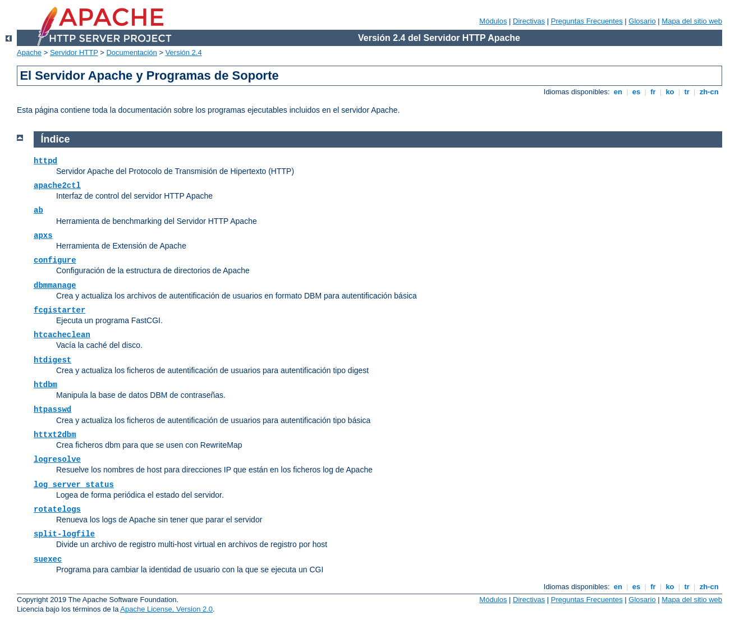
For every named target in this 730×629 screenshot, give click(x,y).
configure (55, 260)
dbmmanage (55, 285)
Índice (55, 139)
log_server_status (74, 484)
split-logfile (64, 534)
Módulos (493, 21)
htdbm (45, 384)
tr (687, 92)
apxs (43, 235)
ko (670, 92)
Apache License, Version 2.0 (166, 609)
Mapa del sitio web (692, 21)
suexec (48, 559)
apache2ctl (57, 185)
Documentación (131, 52)
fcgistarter (59, 310)
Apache (29, 52)
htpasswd (52, 409)
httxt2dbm (55, 434)
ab (38, 210)
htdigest (52, 360)
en (618, 92)
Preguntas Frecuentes (587, 21)
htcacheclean (62, 334)
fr (653, 92)
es (636, 92)
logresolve (57, 459)
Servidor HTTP (74, 52)
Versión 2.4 (184, 52)
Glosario (641, 21)
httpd (45, 161)
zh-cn (708, 92)
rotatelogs (57, 509)
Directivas (529, 21)
